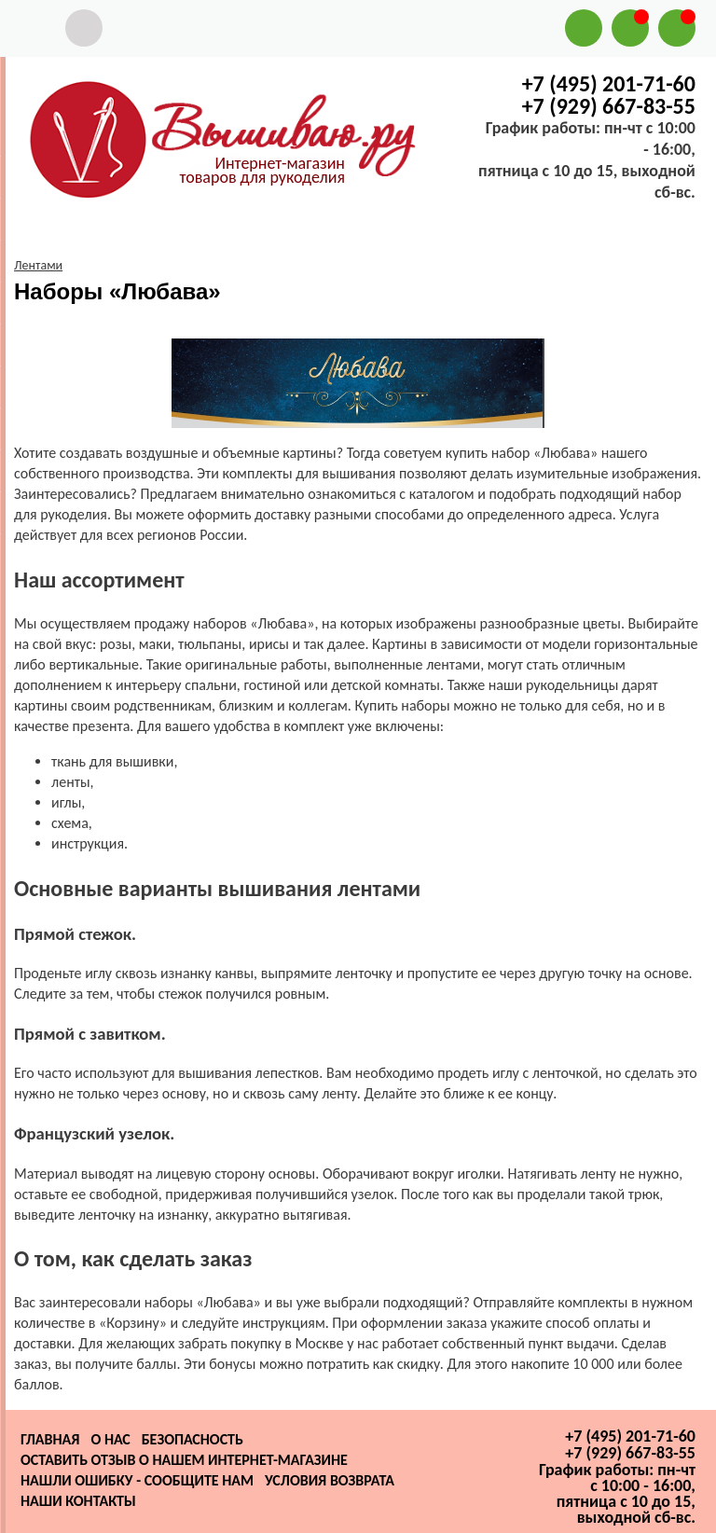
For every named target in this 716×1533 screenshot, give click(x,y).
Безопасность (192, 1439)
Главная (50, 1439)
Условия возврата (329, 1480)
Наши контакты (78, 1501)
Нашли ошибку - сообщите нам (137, 1480)
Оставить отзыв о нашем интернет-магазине (184, 1460)
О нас (110, 1439)
